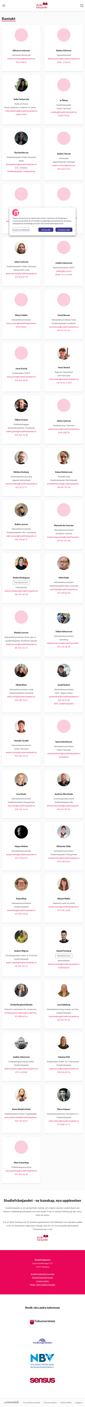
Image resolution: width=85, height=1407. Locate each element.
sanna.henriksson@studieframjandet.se (63, 753)
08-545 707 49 (21, 594)
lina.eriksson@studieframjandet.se (63, 327)
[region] (42, 221)
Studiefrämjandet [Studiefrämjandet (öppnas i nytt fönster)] (66, 703)
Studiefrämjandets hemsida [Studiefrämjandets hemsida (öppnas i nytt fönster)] (42, 1274)
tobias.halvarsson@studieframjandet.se (64, 643)
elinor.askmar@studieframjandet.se (64, 1121)
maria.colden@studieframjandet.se (21, 323)
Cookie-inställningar (21, 230)
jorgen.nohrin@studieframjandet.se (21, 854)
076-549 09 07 (63, 861)
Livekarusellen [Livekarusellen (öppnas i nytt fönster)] (29, 171)
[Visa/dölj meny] (3, 5)
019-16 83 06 (64, 700)
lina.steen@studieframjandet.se (21, 805)
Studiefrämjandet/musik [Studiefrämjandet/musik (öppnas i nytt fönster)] (42, 1277)
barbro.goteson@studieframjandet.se (64, 58)
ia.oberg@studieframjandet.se (64, 112)
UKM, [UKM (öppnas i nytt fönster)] (56, 703)
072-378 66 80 (63, 593)
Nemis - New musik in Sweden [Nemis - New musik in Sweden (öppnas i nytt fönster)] (42, 1284)
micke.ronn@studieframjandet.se (21, 696)
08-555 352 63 (63, 330)
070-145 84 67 (21, 1121)
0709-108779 (64, 432)
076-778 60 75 (21, 539)
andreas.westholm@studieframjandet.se (64, 805)
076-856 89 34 (63, 1072)
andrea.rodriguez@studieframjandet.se (21, 591)
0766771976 (63, 115)
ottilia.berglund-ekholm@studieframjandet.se (21, 1013)
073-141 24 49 (63, 910)
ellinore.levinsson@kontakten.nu (21, 58)
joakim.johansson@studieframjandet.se (21, 1068)
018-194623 (21, 62)
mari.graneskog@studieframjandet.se (21, 1170)
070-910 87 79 (21, 277)
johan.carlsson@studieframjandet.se (21, 273)
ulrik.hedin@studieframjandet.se (64, 589)
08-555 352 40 (63, 540)
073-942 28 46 (21, 914)
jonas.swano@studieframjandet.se (63, 379)
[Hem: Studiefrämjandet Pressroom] (41, 5)
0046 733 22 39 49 (63, 274)
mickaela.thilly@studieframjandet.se (63, 858)
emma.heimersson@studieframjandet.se (64, 483)
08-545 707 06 (63, 809)
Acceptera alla (64, 230)
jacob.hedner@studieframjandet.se (64, 696)
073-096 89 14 (21, 1016)
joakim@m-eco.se (63, 271)
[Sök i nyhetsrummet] (82, 5)
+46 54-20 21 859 (64, 382)
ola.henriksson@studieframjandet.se (21, 164)
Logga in (78, 1402)
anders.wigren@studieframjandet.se (21, 962)
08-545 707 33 (21, 966)
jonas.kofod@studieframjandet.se (21, 376)
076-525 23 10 (21, 809)
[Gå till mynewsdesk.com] (11, 1402)
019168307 (64, 757)
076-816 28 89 (21, 380)
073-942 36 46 (21, 1174)
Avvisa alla (46, 230)
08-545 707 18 (63, 487)
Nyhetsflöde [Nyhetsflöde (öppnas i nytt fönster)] (66, 1402)
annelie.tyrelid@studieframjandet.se (21, 752)
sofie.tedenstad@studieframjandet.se (21, 111)
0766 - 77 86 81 (64, 62)
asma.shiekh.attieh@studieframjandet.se (21, 1117)
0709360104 (63, 967)
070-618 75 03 (63, 169)
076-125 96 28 (63, 646)
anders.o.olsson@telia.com (63, 165)
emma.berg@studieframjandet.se (21, 910)
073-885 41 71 (63, 1124)
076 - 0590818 (21, 168)
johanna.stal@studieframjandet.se (63, 1068)
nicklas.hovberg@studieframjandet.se (21, 483)
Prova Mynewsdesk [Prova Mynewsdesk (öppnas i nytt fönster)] (31, 1402)
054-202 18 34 (21, 756)
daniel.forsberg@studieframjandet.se (64, 964)
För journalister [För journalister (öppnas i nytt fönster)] (50, 1402)
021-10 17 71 (21, 487)
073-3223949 (21, 1072)
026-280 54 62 (21, 700)
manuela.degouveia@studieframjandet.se (64, 537)
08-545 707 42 (63, 1020)
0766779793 (21, 114)
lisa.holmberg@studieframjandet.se (64, 1016)
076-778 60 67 (21, 858)
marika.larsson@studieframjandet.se (21, 644)
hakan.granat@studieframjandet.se (21, 431)
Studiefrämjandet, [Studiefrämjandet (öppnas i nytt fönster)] (15, 171)
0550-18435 (21, 327)
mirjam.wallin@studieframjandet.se (64, 906)
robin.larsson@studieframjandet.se (21, 536)
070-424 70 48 (21, 435)
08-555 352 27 (21, 648)
